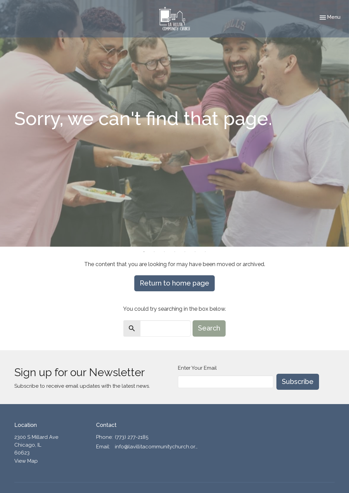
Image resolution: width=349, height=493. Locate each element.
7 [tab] (205, 251)
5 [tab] (184, 251)
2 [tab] (154, 251)
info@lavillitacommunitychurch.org (156, 447)
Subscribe (298, 382)
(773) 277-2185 (131, 437)
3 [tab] (164, 251)
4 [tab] (174, 251)
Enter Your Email (197, 368)
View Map (26, 461)
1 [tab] (143, 251)
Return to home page (174, 283)
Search (209, 328)
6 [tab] (195, 251)
